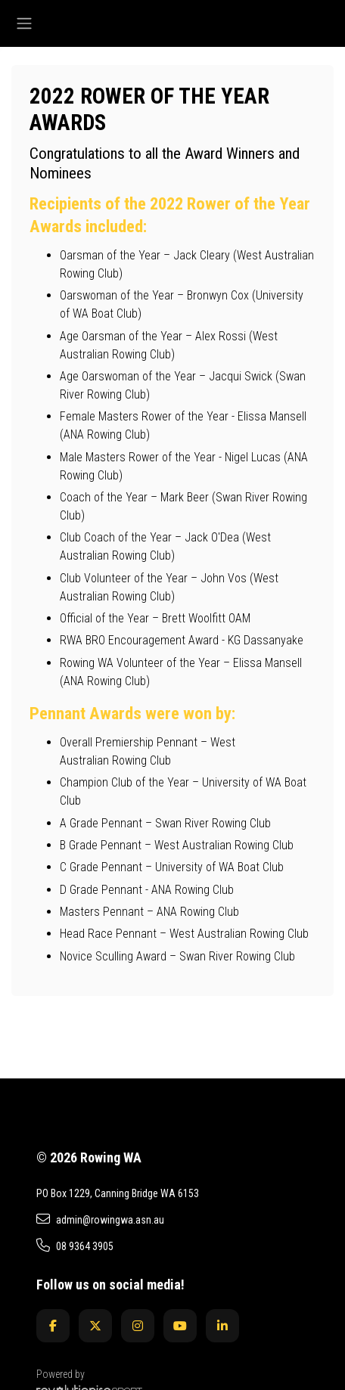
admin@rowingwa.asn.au (100, 1219)
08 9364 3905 (74, 1245)
